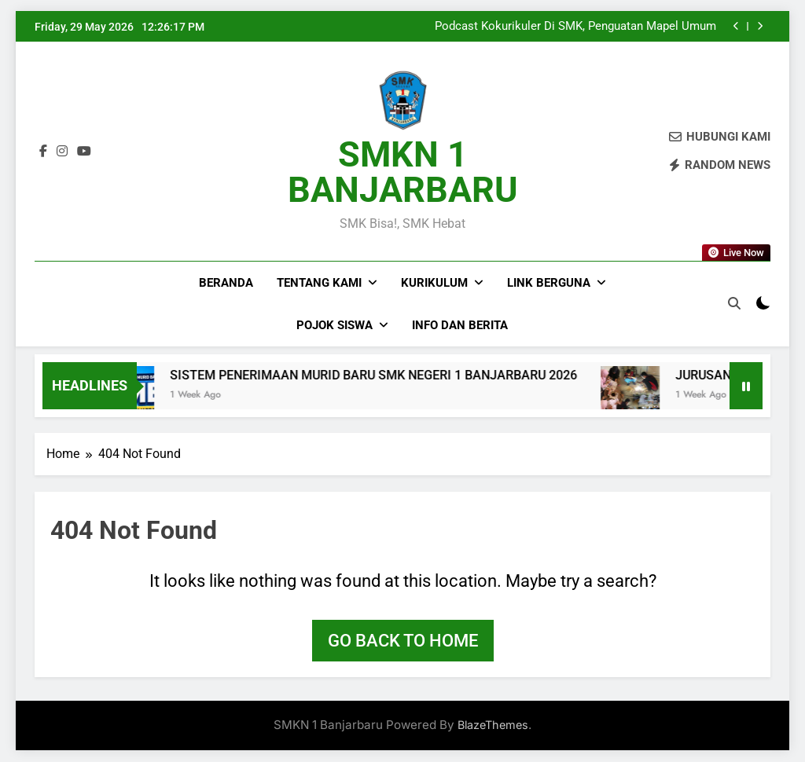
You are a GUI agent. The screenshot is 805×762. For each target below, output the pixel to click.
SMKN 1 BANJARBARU (403, 172)
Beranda (226, 283)
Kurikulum (434, 283)
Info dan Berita (460, 325)
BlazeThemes (493, 724)
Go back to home (403, 640)
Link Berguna (548, 283)
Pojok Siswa (334, 325)
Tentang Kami (319, 283)
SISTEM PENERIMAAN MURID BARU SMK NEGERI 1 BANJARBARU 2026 (401, 375)
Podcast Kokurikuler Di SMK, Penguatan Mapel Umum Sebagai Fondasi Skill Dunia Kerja (575, 26)
